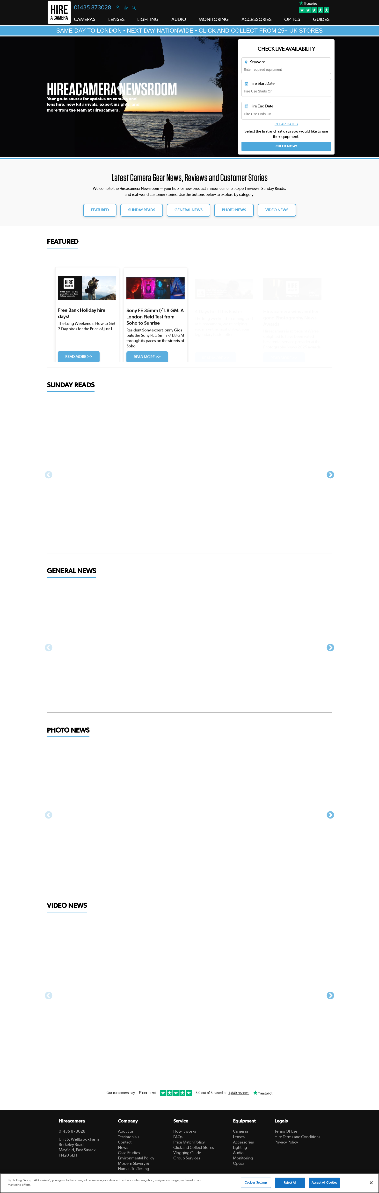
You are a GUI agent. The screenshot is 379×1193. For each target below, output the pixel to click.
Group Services (186, 1158)
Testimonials (128, 1137)
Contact (124, 1142)
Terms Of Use (286, 1131)
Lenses (239, 1137)
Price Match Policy (189, 1142)
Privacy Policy (286, 1142)
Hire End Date (258, 106)
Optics (238, 1163)
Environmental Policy (136, 1158)
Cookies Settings (256, 1182)
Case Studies (129, 1153)
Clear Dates (286, 124)
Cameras (240, 1131)
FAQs (177, 1137)
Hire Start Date (259, 83)
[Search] (133, 7)
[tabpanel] (189, 96)
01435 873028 (92, 8)
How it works (184, 1131)
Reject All (290, 1182)
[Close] (371, 1182)
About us (125, 1131)
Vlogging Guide (187, 1153)
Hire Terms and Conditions (297, 1137)
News (123, 1147)
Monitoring (243, 1158)
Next (330, 475)
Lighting (240, 1147)
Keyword (254, 62)
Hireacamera (72, 1121)
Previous (48, 475)
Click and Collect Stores (193, 1147)
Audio (238, 1153)
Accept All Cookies (324, 1182)
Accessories (243, 1142)
